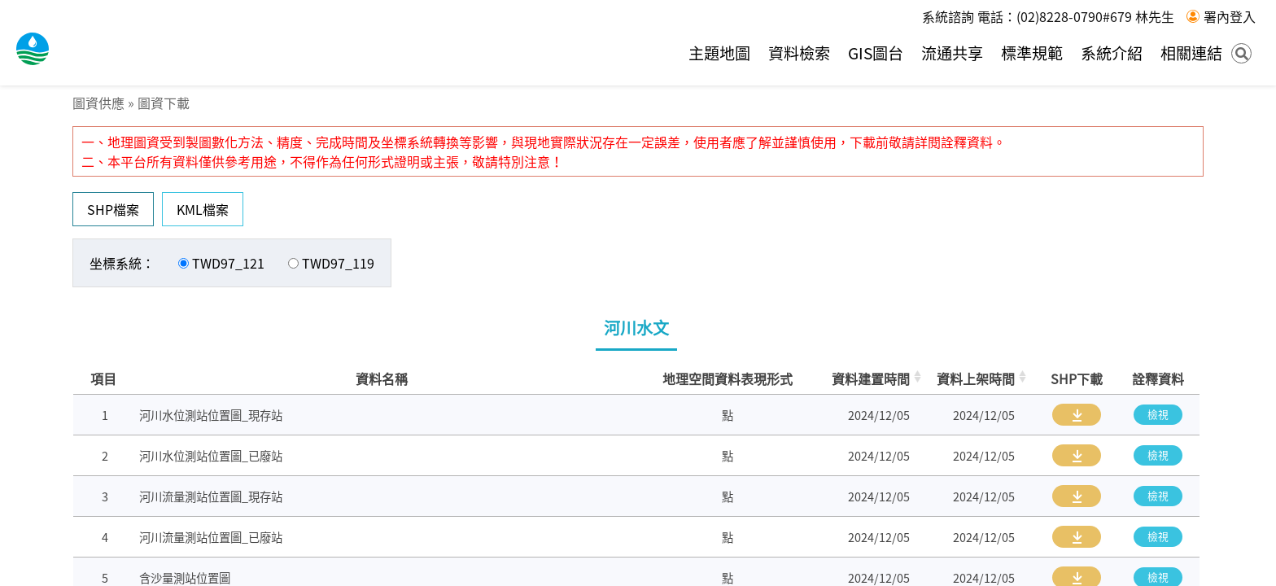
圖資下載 (164, 102)
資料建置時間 (871, 378)
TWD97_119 (338, 263)
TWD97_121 (228, 263)
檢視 (1158, 414)
